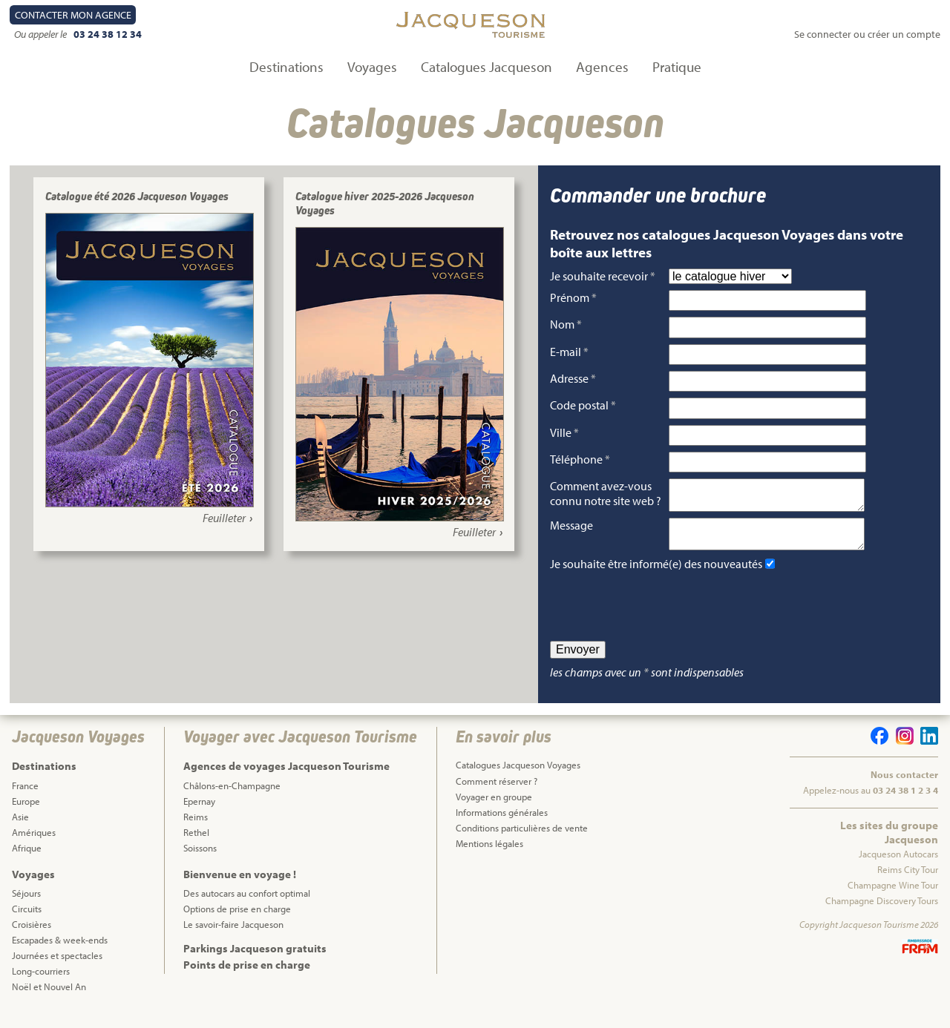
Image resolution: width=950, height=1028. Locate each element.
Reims (195, 828)
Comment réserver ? (496, 793)
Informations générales (502, 824)
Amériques (34, 844)
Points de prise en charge (246, 976)
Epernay (199, 813)
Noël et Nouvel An (49, 998)
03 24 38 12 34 (107, 34)
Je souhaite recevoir (602, 275)
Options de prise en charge (237, 920)
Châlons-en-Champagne (232, 797)
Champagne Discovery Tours (881, 912)
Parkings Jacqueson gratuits (255, 960)
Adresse (573, 378)
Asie (20, 828)
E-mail (569, 351)
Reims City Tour (907, 881)
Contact (73, 15)
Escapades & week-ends (60, 952)
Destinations (286, 67)
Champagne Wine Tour (893, 897)
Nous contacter (904, 786)
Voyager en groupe (494, 808)
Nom (566, 324)
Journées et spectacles (57, 967)
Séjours (26, 905)
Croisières (31, 936)
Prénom (573, 297)
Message (571, 531)
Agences (602, 67)
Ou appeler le (41, 34)
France (25, 797)
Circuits (27, 920)
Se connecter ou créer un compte (867, 34)
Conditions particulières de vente (522, 840)
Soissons (200, 860)
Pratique (676, 67)
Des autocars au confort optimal (246, 905)
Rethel (196, 844)
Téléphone (580, 459)
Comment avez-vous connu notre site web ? (605, 493)
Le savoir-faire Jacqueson (233, 936)
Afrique (27, 860)
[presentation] (663, 618)
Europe (26, 813)
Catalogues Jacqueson (486, 67)
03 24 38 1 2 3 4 (905, 802)
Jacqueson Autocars (898, 866)
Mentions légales (489, 855)
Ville (564, 432)
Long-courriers (41, 983)
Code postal (583, 405)
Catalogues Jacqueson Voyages (518, 776)
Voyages (372, 67)
